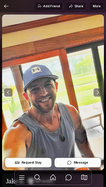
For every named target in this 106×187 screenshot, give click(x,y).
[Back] (6, 6)
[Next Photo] (98, 92)
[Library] (22, 177)
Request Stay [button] (28, 162)
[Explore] (37, 177)
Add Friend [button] (48, 6)
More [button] (97, 6)
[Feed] (53, 177)
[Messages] (68, 177)
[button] (84, 177)
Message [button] (77, 162)
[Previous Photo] (8, 92)
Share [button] (76, 6)
